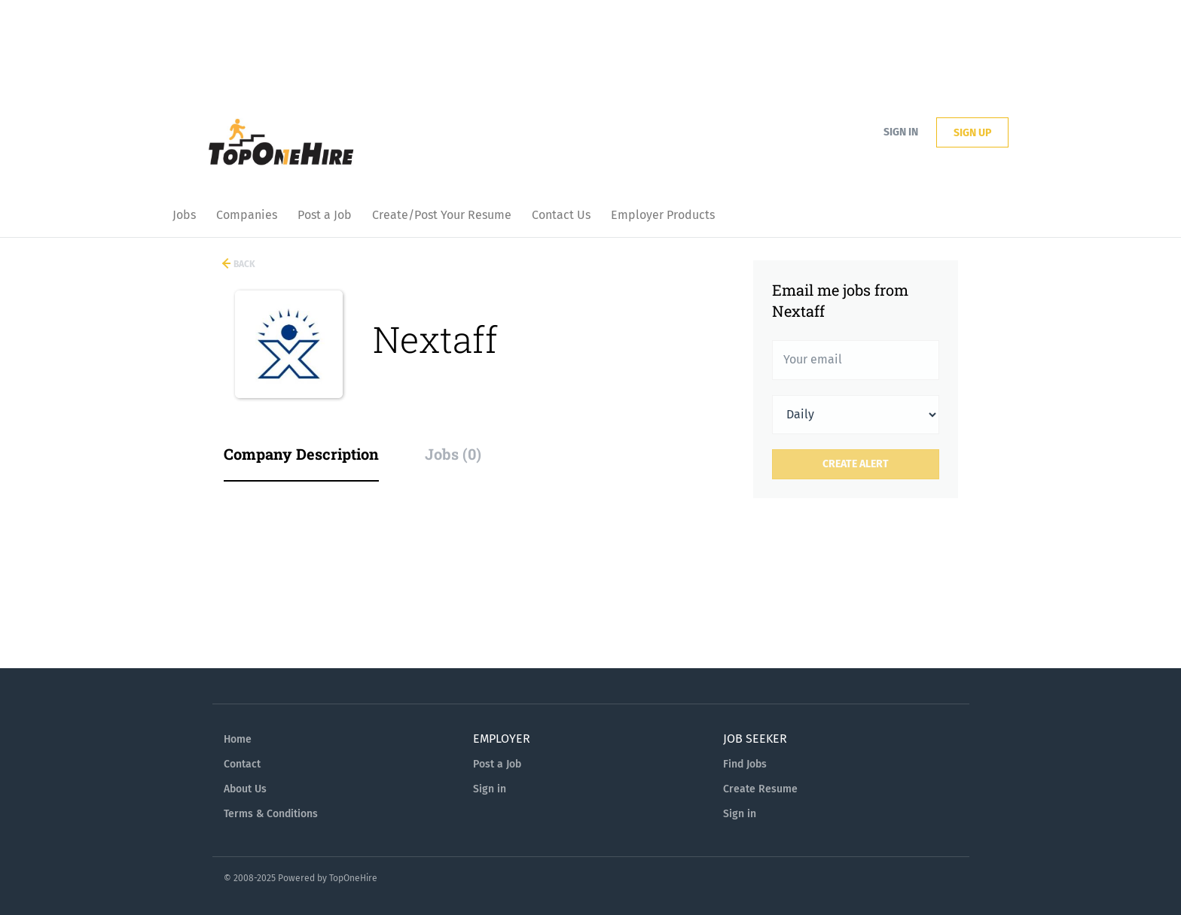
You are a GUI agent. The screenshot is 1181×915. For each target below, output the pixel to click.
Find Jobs (745, 764)
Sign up (972, 132)
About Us (245, 789)
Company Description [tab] (301, 454)
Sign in (900, 132)
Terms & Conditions (271, 813)
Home (238, 739)
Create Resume (760, 789)
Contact (242, 764)
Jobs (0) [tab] (453, 454)
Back (243, 264)
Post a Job (497, 764)
